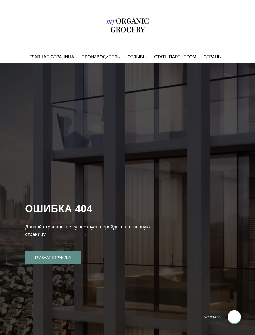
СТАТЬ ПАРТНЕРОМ (175, 56)
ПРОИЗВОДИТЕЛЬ (101, 56)
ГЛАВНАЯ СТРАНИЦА (51, 56)
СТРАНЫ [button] (213, 56)
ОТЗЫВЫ (137, 56)
